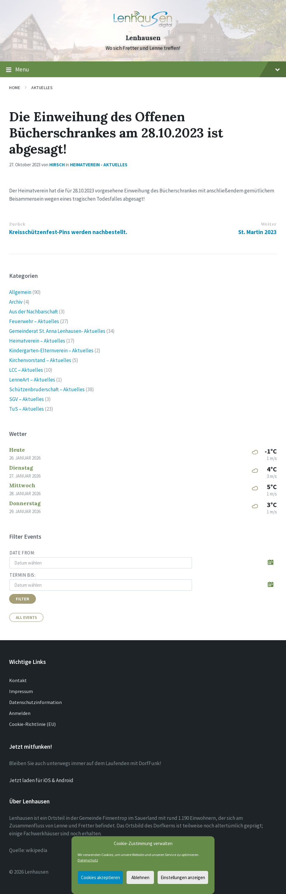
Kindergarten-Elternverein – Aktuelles (51, 350)
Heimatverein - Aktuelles (98, 164)
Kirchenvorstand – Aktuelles (40, 360)
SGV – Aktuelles (26, 399)
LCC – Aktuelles (26, 370)
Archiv (16, 302)
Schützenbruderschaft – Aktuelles (47, 389)
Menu (143, 70)
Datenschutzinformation (35, 702)
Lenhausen (143, 38)
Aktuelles (42, 87)
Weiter (269, 224)
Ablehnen (140, 877)
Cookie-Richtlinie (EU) (32, 724)
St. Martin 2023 (257, 232)
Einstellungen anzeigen (183, 877)
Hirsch (57, 164)
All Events (26, 617)
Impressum (21, 691)
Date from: (22, 553)
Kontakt (18, 680)
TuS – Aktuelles (26, 409)
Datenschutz (88, 860)
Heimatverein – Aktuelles (37, 340)
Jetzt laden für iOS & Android (41, 780)
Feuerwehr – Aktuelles (34, 321)
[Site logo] (143, 27)
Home (14, 87)
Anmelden (19, 713)
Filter (22, 599)
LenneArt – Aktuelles (32, 379)
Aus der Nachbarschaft (33, 311)
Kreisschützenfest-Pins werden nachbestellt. (68, 232)
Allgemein (20, 292)
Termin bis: (22, 575)
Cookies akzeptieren (100, 877)
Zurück (17, 224)
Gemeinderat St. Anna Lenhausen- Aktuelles (57, 331)
